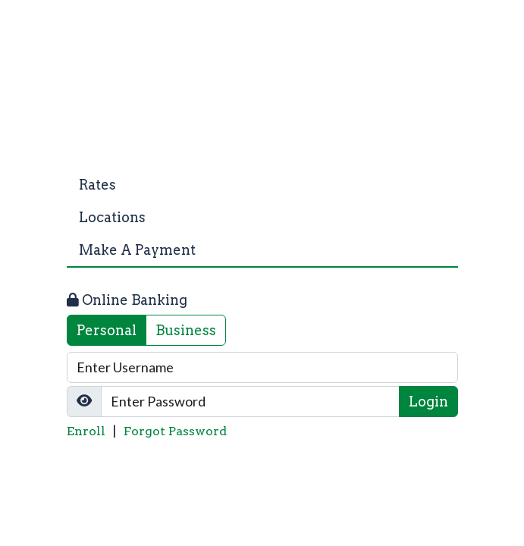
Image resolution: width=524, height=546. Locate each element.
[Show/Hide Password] (84, 401)
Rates (97, 185)
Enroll (86, 431)
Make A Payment (137, 250)
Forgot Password (175, 431)
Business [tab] (185, 330)
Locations (112, 217)
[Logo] (262, 99)
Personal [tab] (106, 330)
